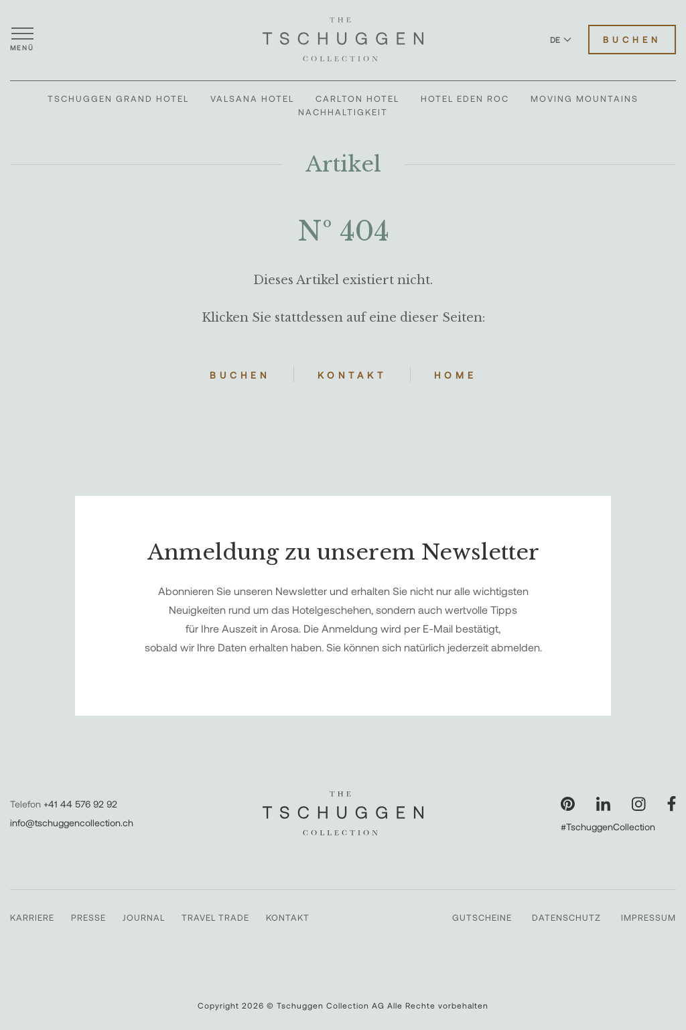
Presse (88, 917)
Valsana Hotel (252, 98)
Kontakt (352, 375)
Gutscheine (482, 917)
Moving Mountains (584, 98)
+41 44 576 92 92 (80, 804)
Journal (144, 917)
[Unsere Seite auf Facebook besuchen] (671, 804)
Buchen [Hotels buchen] (632, 39)
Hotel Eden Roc (465, 98)
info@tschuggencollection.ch (71, 822)
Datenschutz (566, 917)
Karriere (32, 917)
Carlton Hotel (357, 98)
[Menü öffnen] (22, 39)
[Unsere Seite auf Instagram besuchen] (639, 804)
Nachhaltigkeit (343, 112)
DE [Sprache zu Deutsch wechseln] (560, 39)
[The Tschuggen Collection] (343, 39)
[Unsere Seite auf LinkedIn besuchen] (603, 804)
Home (455, 375)
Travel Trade (215, 917)
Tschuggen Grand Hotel (118, 98)
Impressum (648, 917)
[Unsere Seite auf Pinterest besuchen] (568, 804)
